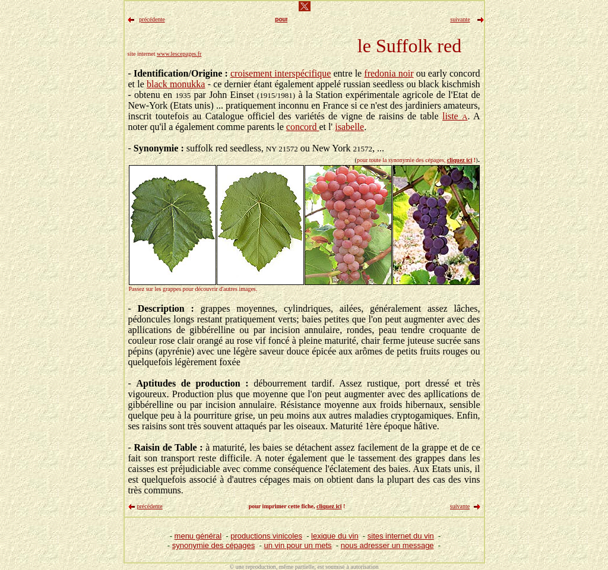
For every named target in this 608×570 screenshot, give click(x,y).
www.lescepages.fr (179, 53)
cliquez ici (460, 160)
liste (454, 116)
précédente (150, 506)
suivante (460, 506)
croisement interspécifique (280, 73)
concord (302, 127)
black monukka (176, 84)
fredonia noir (388, 73)
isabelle (349, 127)
